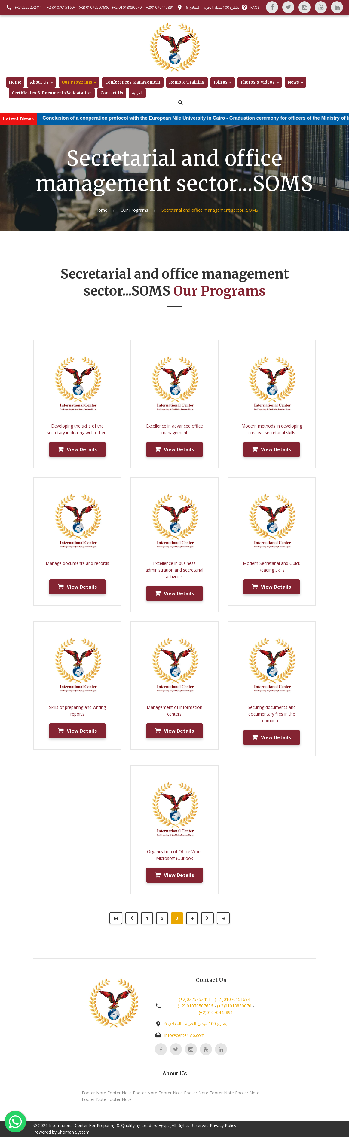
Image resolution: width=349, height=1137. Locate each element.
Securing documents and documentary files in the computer (272, 713)
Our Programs (77, 82)
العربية (137, 93)
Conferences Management (133, 82)
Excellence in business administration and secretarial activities (174, 569)
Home (15, 82)
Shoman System (74, 1132)
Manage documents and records (77, 563)
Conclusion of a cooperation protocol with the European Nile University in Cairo (143, 118)
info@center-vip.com (184, 1035)
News (293, 82)
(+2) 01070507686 (94, 7)
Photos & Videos (257, 82)
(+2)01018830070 (127, 7)
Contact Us (111, 93)
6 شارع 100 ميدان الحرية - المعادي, (212, 7)
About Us (39, 82)
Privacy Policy (223, 1125)
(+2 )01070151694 (60, 7)
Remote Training (187, 82)
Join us (220, 82)
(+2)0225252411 (28, 7)
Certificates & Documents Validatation (52, 93)
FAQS (254, 7)
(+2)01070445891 (159, 7)
